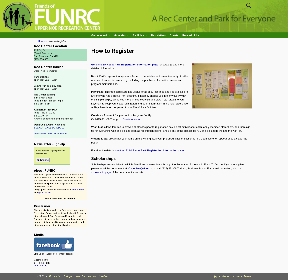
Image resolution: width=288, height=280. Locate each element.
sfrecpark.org (40, 265)
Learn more (78, 189)
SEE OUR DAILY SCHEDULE (49, 127)
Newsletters (158, 35)
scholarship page (101, 172)
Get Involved (99, 35)
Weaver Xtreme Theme (236, 276)
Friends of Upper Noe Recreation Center (78, 276)
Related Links (190, 35)
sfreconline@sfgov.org (140, 168)
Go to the (124, 64)
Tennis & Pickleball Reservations (50, 133)
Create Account (132, 119)
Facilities (138, 35)
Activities (120, 35)
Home (41, 41)
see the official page (149, 150)
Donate (174, 35)
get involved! (44, 192)
